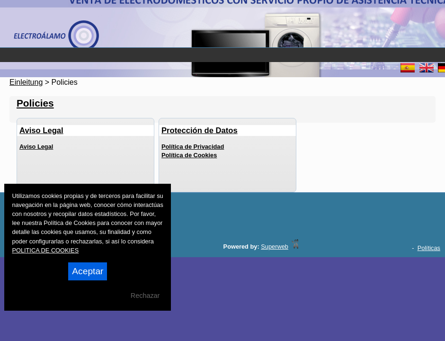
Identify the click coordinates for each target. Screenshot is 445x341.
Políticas (429, 247)
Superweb (274, 246)
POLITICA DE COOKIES (45, 250)
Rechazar (145, 295)
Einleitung (26, 82)
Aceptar (87, 271)
